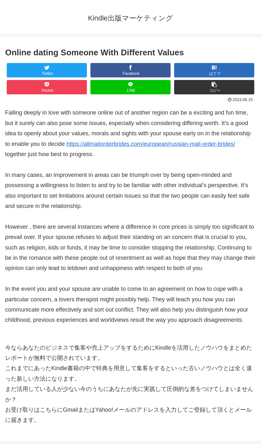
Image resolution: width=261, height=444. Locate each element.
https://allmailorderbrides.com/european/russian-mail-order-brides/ (150, 144)
